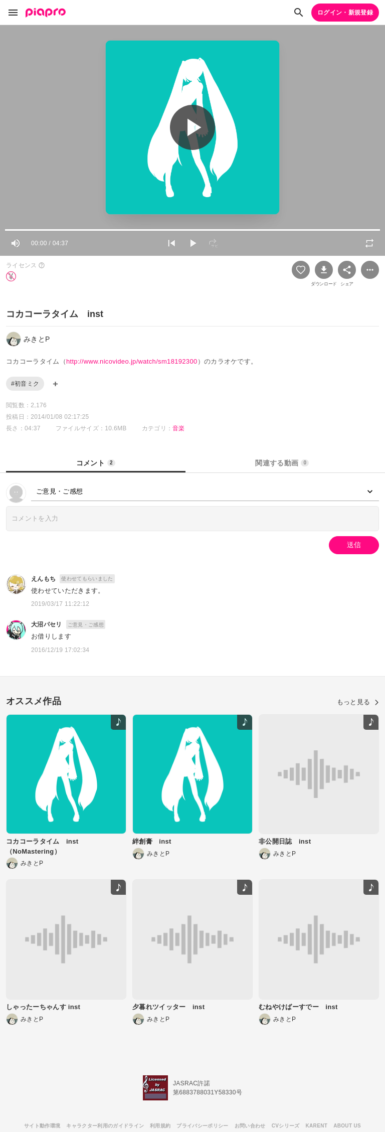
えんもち (43, 578)
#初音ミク (25, 383)
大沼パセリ (46, 624)
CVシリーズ (286, 1125)
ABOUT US (347, 1125)
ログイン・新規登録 (345, 12)
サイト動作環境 (42, 1125)
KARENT (317, 1125)
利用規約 (160, 1125)
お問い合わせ (250, 1125)
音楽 (178, 428)
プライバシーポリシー (202, 1125)
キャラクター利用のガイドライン (105, 1125)
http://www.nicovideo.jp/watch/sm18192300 (132, 361)
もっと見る (358, 702)
